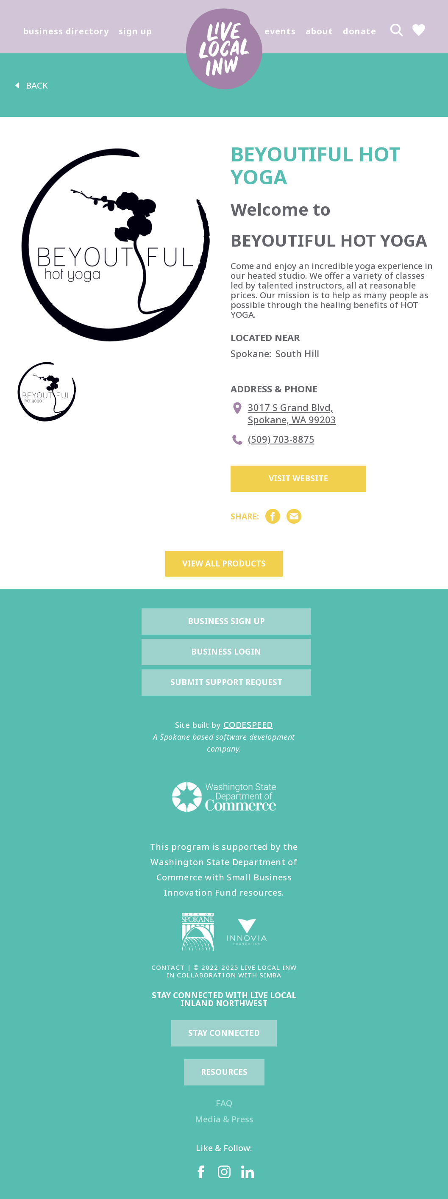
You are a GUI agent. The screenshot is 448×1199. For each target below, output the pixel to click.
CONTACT (168, 967)
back (30, 85)
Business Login (226, 651)
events (280, 31)
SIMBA (270, 975)
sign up (135, 31)
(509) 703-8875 (272, 440)
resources (224, 1071)
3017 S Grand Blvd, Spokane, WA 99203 (283, 413)
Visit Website (298, 478)
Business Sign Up (226, 621)
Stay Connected (224, 1032)
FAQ (224, 1103)
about (319, 31)
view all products (224, 563)
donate (359, 31)
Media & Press (224, 1119)
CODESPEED (248, 724)
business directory (66, 31)
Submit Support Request (226, 682)
